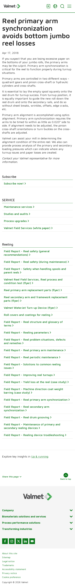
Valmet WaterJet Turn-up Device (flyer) (29, 307)
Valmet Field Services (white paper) (27, 227)
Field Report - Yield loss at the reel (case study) (35, 382)
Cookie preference (11, 577)
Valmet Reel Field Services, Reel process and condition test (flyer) (33, 281)
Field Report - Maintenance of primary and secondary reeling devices (32, 426)
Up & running (39, 456)
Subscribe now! (14, 183)
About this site (9, 553)
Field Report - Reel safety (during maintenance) (35, 261)
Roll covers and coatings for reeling (27, 314)
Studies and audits (16, 213)
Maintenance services (18, 206)
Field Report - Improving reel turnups (28, 374)
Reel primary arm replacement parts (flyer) (32, 290)
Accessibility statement (14, 569)
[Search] (62, 6)
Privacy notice (9, 573)
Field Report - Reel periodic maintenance (31, 357)
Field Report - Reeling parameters (26, 332)
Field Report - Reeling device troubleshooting (34, 435)
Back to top (65, 476)
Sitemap (6, 557)
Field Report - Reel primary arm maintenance (34, 350)
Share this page (12, 476)
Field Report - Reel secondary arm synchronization (26, 408)
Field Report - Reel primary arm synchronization (36, 399)
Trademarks (8, 565)
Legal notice (8, 561)
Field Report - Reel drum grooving (26, 417)
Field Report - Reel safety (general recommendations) (27, 253)
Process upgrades (15, 220)
